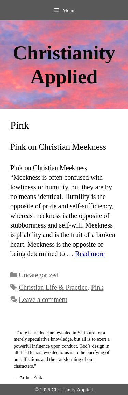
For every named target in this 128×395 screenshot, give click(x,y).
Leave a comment (43, 299)
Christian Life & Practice (53, 287)
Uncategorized (39, 275)
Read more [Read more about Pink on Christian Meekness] (90, 254)
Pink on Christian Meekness (58, 146)
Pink (97, 287)
